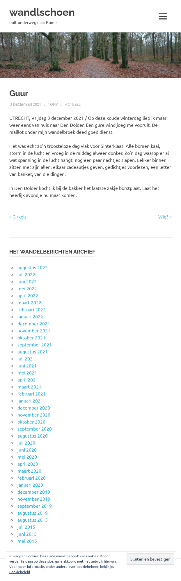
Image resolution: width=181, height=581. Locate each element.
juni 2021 (27, 365)
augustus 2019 (32, 513)
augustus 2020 (32, 435)
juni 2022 (27, 281)
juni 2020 (27, 449)
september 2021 (34, 344)
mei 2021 (27, 372)
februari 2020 (31, 478)
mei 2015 (27, 541)
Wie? (165, 216)
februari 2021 (31, 393)
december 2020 (33, 407)
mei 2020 (27, 456)
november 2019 (33, 499)
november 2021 (33, 330)
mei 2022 (27, 288)
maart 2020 (29, 471)
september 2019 (34, 506)
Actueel (73, 104)
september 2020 (34, 428)
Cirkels (19, 216)
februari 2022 (31, 309)
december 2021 (33, 323)
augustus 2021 (32, 351)
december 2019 (33, 492)
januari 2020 (30, 485)
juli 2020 (26, 442)
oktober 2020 (31, 421)
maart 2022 (29, 302)
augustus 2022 (32, 267)
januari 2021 (30, 400)
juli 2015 (26, 527)
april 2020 (27, 463)
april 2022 (27, 295)
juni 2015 (27, 534)
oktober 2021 (31, 337)
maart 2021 (29, 386)
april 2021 (27, 379)
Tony (53, 104)
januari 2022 (30, 316)
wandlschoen (42, 12)
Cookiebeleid (19, 571)
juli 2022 (26, 274)
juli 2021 (26, 358)
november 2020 (33, 414)
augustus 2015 (32, 520)
